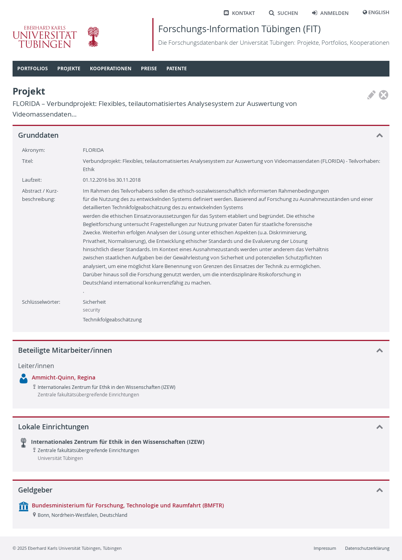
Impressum (325, 548)
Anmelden (330, 13)
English (378, 12)
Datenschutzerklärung (367, 548)
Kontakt (239, 13)
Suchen (283, 13)
